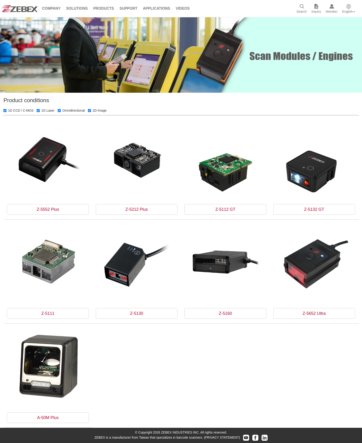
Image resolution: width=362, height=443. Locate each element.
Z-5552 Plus (48, 209)
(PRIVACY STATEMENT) (222, 437)
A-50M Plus (48, 417)
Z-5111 (47, 313)
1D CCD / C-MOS (18, 110)
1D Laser (45, 110)
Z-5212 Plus (136, 209)
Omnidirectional (71, 110)
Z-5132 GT (314, 209)
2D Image (97, 110)
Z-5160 (225, 313)
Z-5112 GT (225, 209)
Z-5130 (136, 313)
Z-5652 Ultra (314, 313)
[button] (51, 8)
